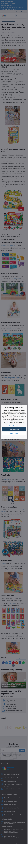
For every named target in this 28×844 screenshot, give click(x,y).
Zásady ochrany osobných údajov (14, 425)
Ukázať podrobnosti (14, 437)
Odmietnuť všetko (14, 433)
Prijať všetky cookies (14, 429)
